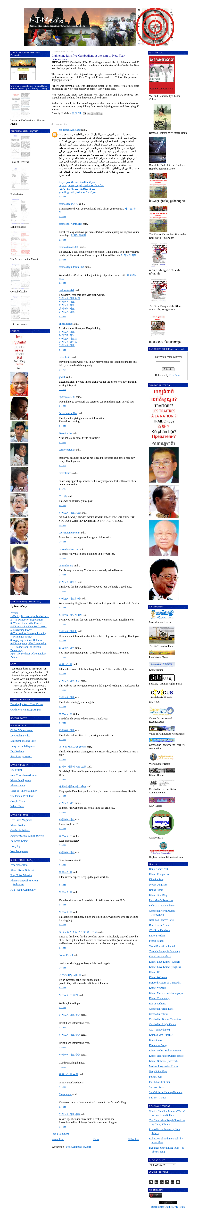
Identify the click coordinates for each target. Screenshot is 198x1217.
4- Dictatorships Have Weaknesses (28, 626)
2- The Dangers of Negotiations (26, 619)
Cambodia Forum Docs (161, 1008)
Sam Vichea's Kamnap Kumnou (165, 1092)
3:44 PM (62, 707)
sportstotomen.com (69, 532)
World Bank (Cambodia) (162, 946)
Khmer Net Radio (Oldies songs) (166, 1055)
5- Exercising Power (21, 630)
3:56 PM (62, 845)
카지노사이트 (78, 235)
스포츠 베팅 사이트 (70, 975)
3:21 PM (62, 197)
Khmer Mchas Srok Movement (165, 1050)
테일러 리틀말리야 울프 (72, 786)
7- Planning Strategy (21, 636)
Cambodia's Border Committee (165, 1019)
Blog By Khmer (157, 1003)
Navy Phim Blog (158, 1071)
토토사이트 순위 (68, 1074)
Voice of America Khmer (23, 790)
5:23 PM (62, 1008)
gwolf (62, 377)
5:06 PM (62, 542)
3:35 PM (62, 1107)
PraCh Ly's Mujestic (159, 1081)
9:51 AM (62, 370)
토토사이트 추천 (68, 995)
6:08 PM (62, 525)
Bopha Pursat (156, 889)
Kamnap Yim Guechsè (161, 1034)
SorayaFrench (66, 955)
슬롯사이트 (65, 664)
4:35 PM (62, 316)
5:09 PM (62, 558)
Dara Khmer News (159, 925)
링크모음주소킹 (68, 932)
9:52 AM (62, 389)
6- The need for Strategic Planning (28, 633)
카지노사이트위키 (69, 298)
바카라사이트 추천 (70, 1054)
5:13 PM (62, 759)
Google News (17, 801)
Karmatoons (155, 1040)
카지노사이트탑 (68, 338)
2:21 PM (62, 283)
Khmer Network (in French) (164, 1061)
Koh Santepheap (19, 851)
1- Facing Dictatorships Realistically (29, 616)
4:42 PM (62, 988)
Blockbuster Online (161, 1206)
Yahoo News (17, 806)
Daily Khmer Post (158, 869)
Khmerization (17, 785)
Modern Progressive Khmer (163, 1066)
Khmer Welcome (158, 977)
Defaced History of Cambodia (165, 982)
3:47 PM (62, 723)
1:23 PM (62, 948)
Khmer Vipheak (157, 987)
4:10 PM (62, 442)
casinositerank (66, 449)
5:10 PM (62, 575)
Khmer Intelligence (20, 780)
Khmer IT (154, 972)
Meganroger (65, 1094)
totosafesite (65, 357)
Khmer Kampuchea (159, 874)
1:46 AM (62, 466)
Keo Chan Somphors (160, 956)
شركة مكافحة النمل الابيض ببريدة (77, 182)
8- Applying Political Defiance (26, 640)
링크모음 (91, 932)
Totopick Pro (66, 433)
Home (96, 1139)
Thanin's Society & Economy (164, 951)
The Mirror (16, 769)
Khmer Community (159, 998)
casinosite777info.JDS (70, 223)
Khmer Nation (17, 825)
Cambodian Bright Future (162, 1024)
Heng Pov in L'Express (22, 746)
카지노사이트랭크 (69, 512)
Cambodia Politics (20, 830)
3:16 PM (62, 591)
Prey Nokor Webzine (21, 875)
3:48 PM (62, 739)
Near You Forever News (161, 920)
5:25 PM (62, 1087)
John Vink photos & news (23, 775)
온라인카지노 (67, 308)
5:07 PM (62, 968)
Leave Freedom (157, 935)
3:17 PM (62, 608)
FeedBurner (175, 375)
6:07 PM (62, 505)
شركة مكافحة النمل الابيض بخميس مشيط (81, 185)
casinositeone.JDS (68, 203)
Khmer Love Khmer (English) (165, 967)
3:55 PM (62, 812)
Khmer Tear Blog (158, 895)
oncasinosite (65, 323)
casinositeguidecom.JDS (72, 267)
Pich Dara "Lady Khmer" (162, 905)
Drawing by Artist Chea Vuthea (26, 704)
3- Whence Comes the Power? (26, 623)
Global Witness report (21, 730)
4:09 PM (62, 406)
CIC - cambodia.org (159, 1029)
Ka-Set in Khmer (19, 840)
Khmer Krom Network (22, 870)
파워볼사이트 (67, 647)
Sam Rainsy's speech (21, 756)
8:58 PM (62, 1127)
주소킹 (82, 932)
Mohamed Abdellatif (70, 129)
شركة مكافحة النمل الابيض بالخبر (77, 188)
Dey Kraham (17, 751)
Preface (14, 613)
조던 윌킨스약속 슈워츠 (72, 746)
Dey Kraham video (20, 735)
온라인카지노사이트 (70, 615)
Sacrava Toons (156, 1087)
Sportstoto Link (67, 396)
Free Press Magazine (21, 820)
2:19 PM (62, 217)
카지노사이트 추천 (70, 680)
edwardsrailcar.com (69, 549)
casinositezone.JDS (69, 247)
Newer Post (58, 1139)
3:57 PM (62, 925)
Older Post (133, 1139)
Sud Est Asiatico (157, 1097)
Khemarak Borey (158, 1045)
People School (156, 940)
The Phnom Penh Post (22, 796)
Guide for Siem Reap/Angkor (25, 709)
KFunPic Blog (156, 879)
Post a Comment (60, 1133)
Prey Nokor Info (19, 864)
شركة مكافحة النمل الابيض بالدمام (77, 192)
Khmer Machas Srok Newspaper (166, 993)
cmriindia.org (66, 565)
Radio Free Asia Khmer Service (27, 835)
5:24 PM (62, 1027)
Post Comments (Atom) (78, 1146)
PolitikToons (156, 1076)
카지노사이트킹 (68, 342)
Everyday (15, 846)
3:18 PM (62, 674)
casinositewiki (66, 290)
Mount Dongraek (158, 884)
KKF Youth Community (23, 889)
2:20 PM (62, 240)
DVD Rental (178, 1206)
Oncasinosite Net (68, 413)
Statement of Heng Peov (23, 740)
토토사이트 (65, 713)
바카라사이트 (67, 301)
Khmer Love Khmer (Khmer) (164, 961)
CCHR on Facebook (159, 930)
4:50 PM (62, 350)
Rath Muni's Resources (161, 900)
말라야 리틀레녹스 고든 (72, 766)
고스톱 (63, 496)
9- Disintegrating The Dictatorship (28, 643)
